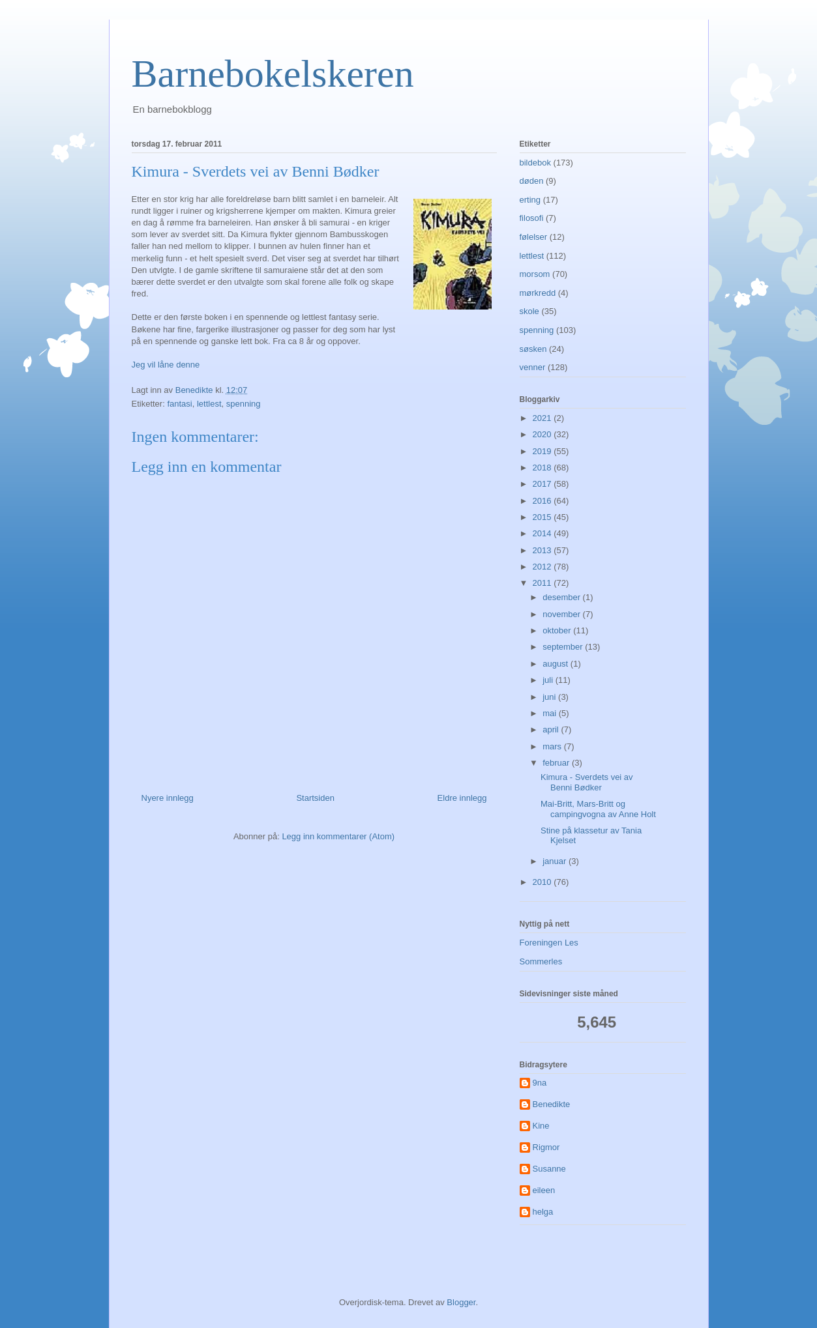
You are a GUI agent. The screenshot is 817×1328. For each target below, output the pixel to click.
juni (550, 697)
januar (555, 861)
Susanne (549, 1169)
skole (529, 311)
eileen (544, 1190)
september (563, 647)
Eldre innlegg (462, 798)
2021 (543, 418)
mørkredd (538, 293)
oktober (557, 630)
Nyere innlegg (167, 798)
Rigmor (546, 1147)
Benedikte (552, 1104)
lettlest (209, 404)
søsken (533, 349)
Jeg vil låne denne (166, 364)
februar (557, 763)
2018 (543, 467)
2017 (543, 484)
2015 (543, 517)
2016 (543, 501)
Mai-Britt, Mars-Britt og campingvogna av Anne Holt (598, 809)
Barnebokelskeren (273, 73)
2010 (543, 882)
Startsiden (315, 798)
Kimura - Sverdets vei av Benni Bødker (587, 782)
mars (553, 746)
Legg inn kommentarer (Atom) (338, 836)
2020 (543, 434)
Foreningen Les (549, 942)
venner (533, 367)
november (562, 614)
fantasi (179, 404)
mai (550, 713)
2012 (543, 566)
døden (532, 181)
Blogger (461, 1302)
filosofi (532, 218)
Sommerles (541, 961)
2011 (543, 583)
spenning (243, 404)
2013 (543, 550)
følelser (534, 237)
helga (543, 1212)
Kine (541, 1126)
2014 (543, 533)
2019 (543, 451)
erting (530, 200)
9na (540, 1083)
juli (549, 680)
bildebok (535, 162)
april (551, 729)
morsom (535, 274)
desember (562, 597)
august (556, 664)
